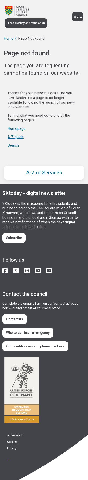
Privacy (11, 448)
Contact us (14, 319)
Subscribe (14, 238)
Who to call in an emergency (28, 333)
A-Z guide (16, 137)
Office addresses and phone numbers (35, 346)
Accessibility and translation (26, 23)
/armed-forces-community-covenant (42, 391)
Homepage (17, 128)
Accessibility (15, 435)
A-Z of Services (44, 173)
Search (13, 145)
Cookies (12, 442)
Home (9, 38)
